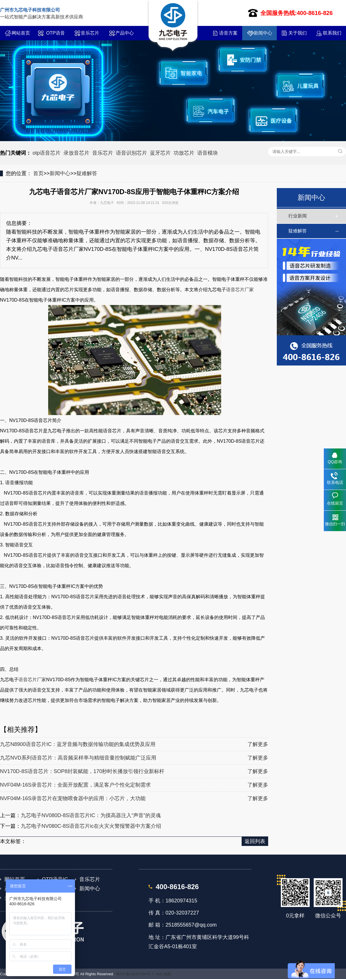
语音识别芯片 (131, 153)
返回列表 (255, 841)
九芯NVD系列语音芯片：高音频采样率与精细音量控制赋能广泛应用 (78, 758)
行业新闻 (297, 215)
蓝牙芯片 (160, 153)
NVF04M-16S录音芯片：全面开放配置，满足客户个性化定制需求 (75, 785)
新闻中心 (263, 33)
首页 (38, 173)
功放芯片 (184, 153)
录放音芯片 (76, 153)
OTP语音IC (55, 35)
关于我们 (297, 33)
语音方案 (228, 33)
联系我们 (332, 33)
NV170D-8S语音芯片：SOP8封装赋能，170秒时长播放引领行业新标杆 (82, 771)
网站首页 (21, 33)
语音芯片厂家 (240, 289)
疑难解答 (86, 173)
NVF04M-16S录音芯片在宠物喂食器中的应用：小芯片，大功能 (73, 798)
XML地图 (163, 974)
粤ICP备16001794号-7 (135, 974)
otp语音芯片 (47, 153)
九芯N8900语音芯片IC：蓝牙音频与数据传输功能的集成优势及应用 (77, 744)
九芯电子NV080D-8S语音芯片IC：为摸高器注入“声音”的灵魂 (91, 815)
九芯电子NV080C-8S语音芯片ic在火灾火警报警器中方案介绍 (91, 826)
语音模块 (207, 153)
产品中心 (124, 33)
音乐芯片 (90, 33)
